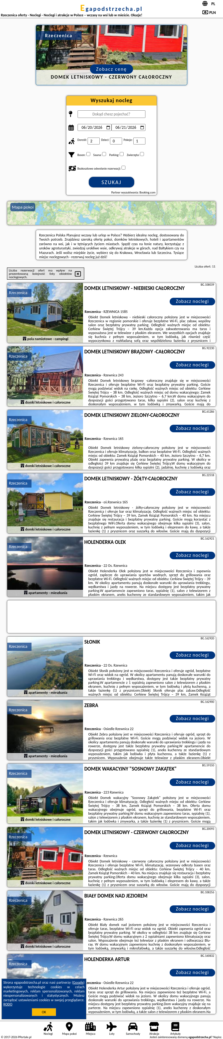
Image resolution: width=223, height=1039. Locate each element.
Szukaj (111, 182)
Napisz (217, 1037)
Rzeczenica (18, 292)
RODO (7, 1004)
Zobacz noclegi (192, 301)
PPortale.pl (24, 1037)
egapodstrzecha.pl (111, 8)
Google (78, 982)
